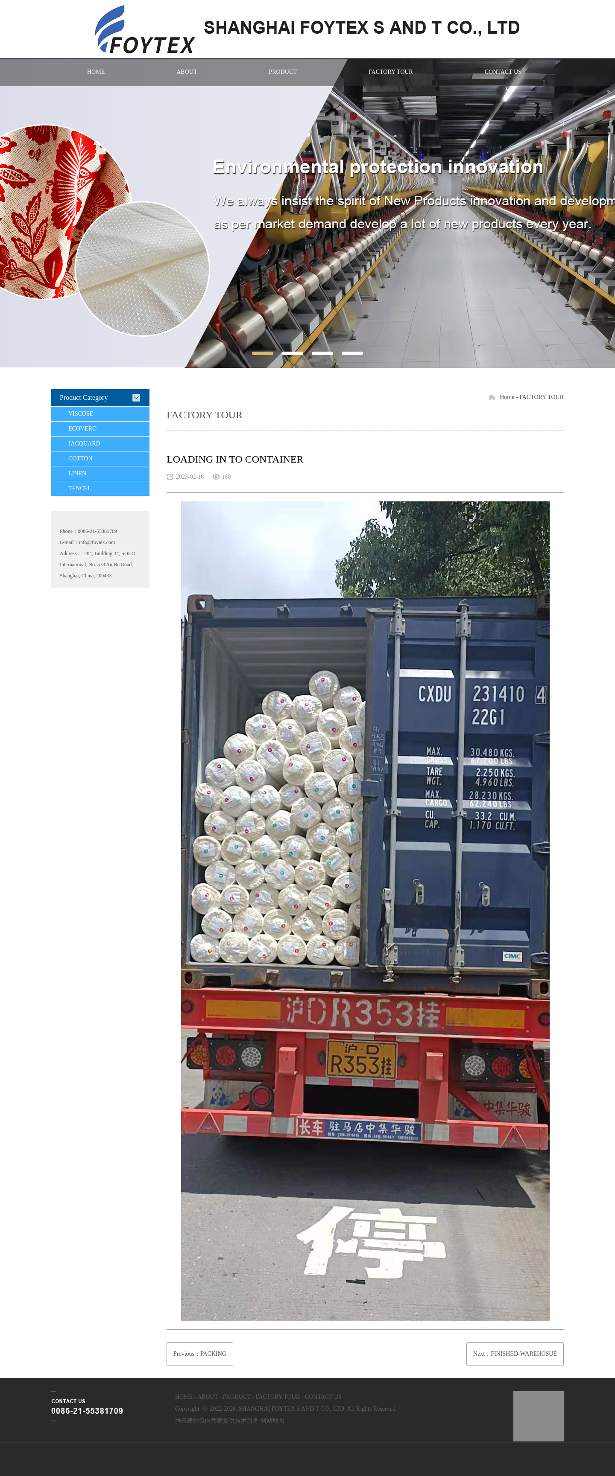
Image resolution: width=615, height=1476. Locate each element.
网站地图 (272, 1421)
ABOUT (186, 72)
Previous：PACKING (199, 1354)
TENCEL (79, 488)
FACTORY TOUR (391, 72)
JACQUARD (84, 443)
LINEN (77, 473)
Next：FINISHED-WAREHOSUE (515, 1354)
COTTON (80, 458)
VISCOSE (80, 413)
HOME (96, 72)
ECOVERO (82, 428)
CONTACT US (503, 72)
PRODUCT (282, 72)
